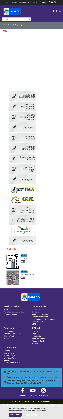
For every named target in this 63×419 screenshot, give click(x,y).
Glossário (35, 312)
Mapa (34, 334)
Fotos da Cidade (38, 338)
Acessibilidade (22, 2)
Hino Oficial (36, 336)
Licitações (36, 309)
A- (40, 2)
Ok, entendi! (15, 415)
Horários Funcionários (12, 334)
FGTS (6, 309)
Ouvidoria (14, 2)
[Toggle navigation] (57, 11)
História (35, 331)
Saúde (6, 360)
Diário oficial (9, 336)
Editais (6, 338)
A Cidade (13, 25)
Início (5, 25)
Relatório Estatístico (40, 314)
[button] (29, 19)
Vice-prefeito (9, 353)
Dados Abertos (38, 321)
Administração (10, 355)
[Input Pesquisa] (15, 19)
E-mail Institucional (12, 363)
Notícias (35, 343)
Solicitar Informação (40, 317)
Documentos (9, 331)
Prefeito (7, 351)
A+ (37, 2)
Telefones (7, 2)
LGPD (34, 324)
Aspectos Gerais (38, 341)
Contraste (31, 2)
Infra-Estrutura (10, 358)
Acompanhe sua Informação (43, 319)
